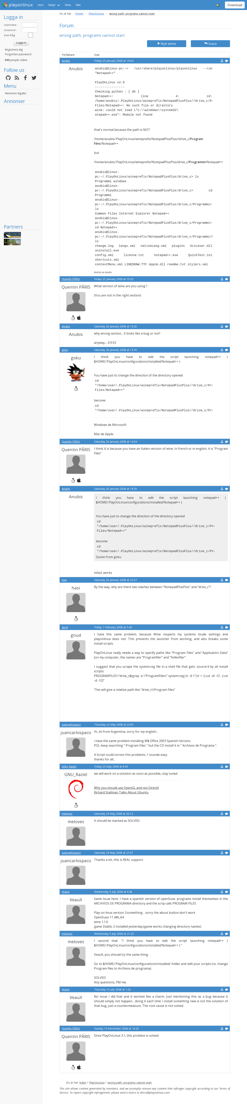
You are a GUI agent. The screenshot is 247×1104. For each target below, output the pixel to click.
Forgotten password (18, 54)
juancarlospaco (71, 724)
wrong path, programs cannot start (130, 1082)
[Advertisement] (21, 164)
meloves (67, 813)
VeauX (65, 892)
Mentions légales (15, 93)
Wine (68, 5)
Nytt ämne (166, 44)
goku (65, 350)
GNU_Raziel (69, 766)
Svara (210, 44)
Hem (40, 5)
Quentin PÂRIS (71, 279)
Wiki (78, 5)
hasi (64, 580)
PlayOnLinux (96, 13)
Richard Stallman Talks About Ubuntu (121, 792)
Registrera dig (14, 49)
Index (82, 1082)
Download (235, 5)
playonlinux (17, 5)
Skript (52, 5)
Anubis (66, 61)
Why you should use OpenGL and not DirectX (126, 788)
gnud (65, 627)
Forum (79, 13)
